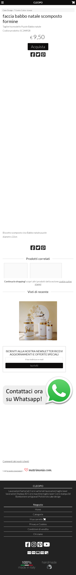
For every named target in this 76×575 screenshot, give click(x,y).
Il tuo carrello (38, 519)
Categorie (38, 514)
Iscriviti (34, 365)
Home (38, 509)
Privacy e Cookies (38, 524)
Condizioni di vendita (38, 529)
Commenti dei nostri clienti (16, 461)
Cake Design (8, 10)
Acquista (38, 46)
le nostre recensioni (14, 471)
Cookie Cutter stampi (23, 10)
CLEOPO (37, 2)
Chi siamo (38, 534)
